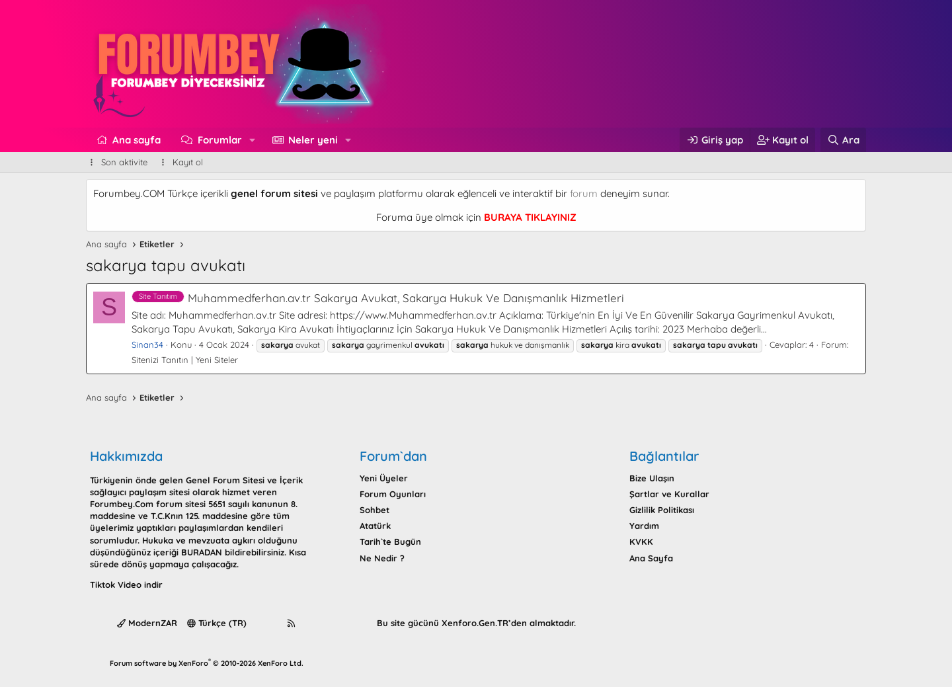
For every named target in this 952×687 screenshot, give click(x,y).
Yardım (644, 525)
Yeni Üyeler (384, 478)
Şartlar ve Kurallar (669, 494)
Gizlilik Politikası (661, 510)
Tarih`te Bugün (390, 541)
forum (584, 193)
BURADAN (201, 552)
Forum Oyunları (393, 494)
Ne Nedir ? (382, 558)
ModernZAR (147, 623)
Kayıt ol (188, 162)
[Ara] (843, 140)
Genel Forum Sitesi (225, 480)
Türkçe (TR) (217, 623)
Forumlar (220, 140)
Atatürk (375, 525)
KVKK (641, 541)
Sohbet (374, 510)
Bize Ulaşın (651, 478)
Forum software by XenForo (206, 663)
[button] (252, 140)
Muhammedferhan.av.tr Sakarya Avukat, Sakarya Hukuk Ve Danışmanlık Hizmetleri (378, 298)
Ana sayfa (136, 140)
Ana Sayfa (651, 558)
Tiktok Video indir (126, 584)
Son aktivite (124, 162)
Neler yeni (313, 140)
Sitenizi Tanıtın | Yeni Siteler (185, 359)
